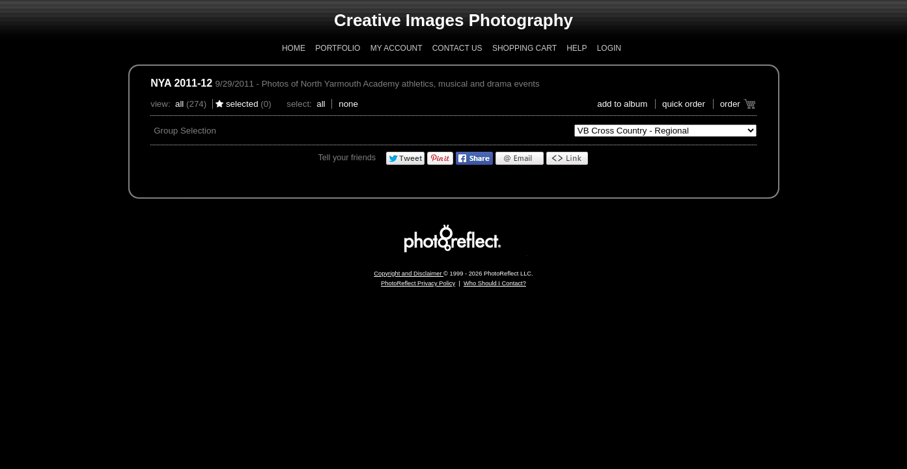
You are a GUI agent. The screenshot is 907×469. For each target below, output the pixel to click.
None (348, 104)
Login (609, 48)
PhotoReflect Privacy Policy (418, 283)
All (179, 104)
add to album (622, 104)
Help (576, 48)
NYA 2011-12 (181, 83)
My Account (396, 48)
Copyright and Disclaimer (408, 273)
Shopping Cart (524, 48)
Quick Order (683, 104)
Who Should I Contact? (495, 283)
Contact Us (457, 48)
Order (730, 104)
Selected (242, 104)
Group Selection (185, 130)
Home (293, 48)
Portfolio (337, 48)
